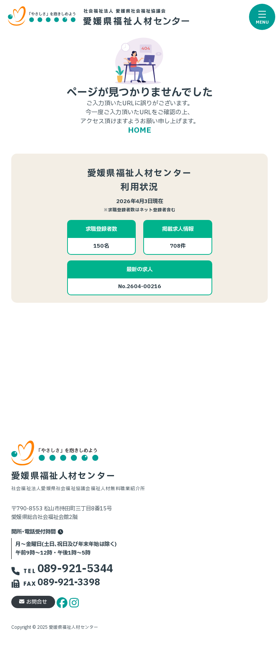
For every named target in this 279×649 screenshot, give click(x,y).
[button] (262, 17)
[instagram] (74, 602)
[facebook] (63, 602)
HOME (139, 130)
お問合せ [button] (33, 602)
